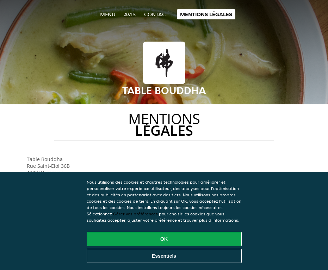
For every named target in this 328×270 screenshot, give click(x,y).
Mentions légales (206, 14)
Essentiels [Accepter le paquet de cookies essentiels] (164, 256)
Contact (156, 14)
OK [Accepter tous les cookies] (164, 239)
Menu (108, 14)
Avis (130, 14)
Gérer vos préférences (135, 213)
